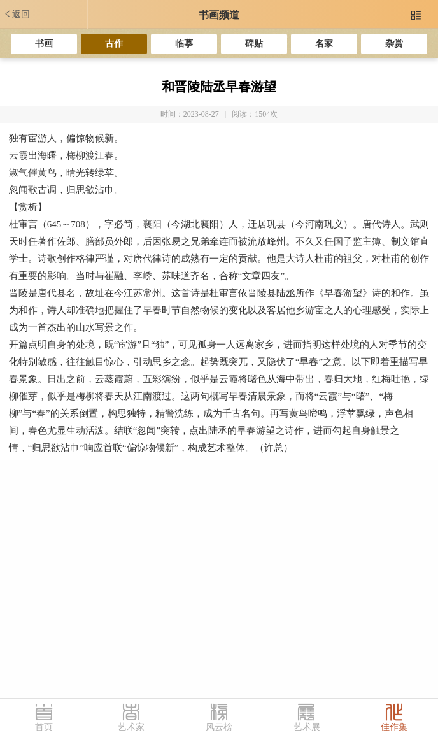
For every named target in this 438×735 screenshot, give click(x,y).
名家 (324, 43)
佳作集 (394, 727)
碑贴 (254, 43)
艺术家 (131, 727)
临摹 (184, 43)
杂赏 (394, 43)
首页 (44, 727)
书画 (44, 43)
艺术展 (306, 727)
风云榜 (219, 727)
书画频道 (219, 15)
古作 (114, 43)
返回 (16, 14)
